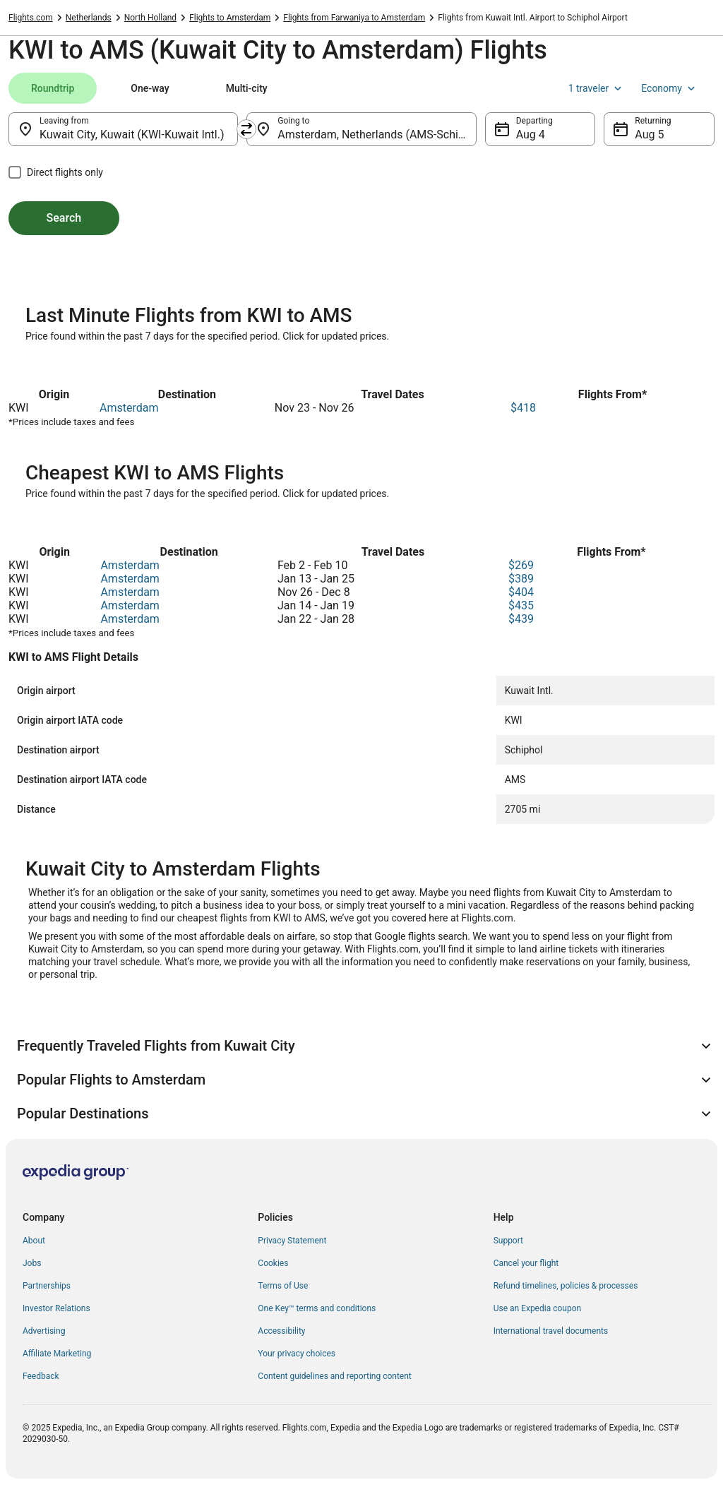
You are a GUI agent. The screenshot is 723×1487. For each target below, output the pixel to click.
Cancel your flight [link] (526, 1263)
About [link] (34, 1241)
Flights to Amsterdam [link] (229, 18)
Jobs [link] (32, 1263)
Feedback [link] (41, 1376)
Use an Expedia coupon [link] (537, 1308)
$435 (521, 605)
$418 (523, 407)
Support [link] (508, 1241)
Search (64, 218)
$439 (521, 619)
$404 (521, 592)
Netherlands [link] (89, 18)
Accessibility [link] (281, 1331)
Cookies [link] (273, 1263)
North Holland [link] (150, 18)
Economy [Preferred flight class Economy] (669, 88)
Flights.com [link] (30, 18)
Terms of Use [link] (283, 1286)
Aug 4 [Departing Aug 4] (530, 134)
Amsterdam (129, 407)
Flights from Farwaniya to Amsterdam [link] (354, 18)
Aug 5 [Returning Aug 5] (649, 134)
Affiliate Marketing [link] (57, 1353)
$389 (521, 578)
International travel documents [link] (551, 1331)
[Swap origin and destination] (246, 129)
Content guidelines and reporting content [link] (334, 1376)
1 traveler (596, 88)
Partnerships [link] (47, 1286)
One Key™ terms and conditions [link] (317, 1308)
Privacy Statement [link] (292, 1241)
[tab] (52, 88)
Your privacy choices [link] (296, 1353)
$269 (521, 565)
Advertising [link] (44, 1331)
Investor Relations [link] (56, 1308)
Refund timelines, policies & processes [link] (566, 1286)
